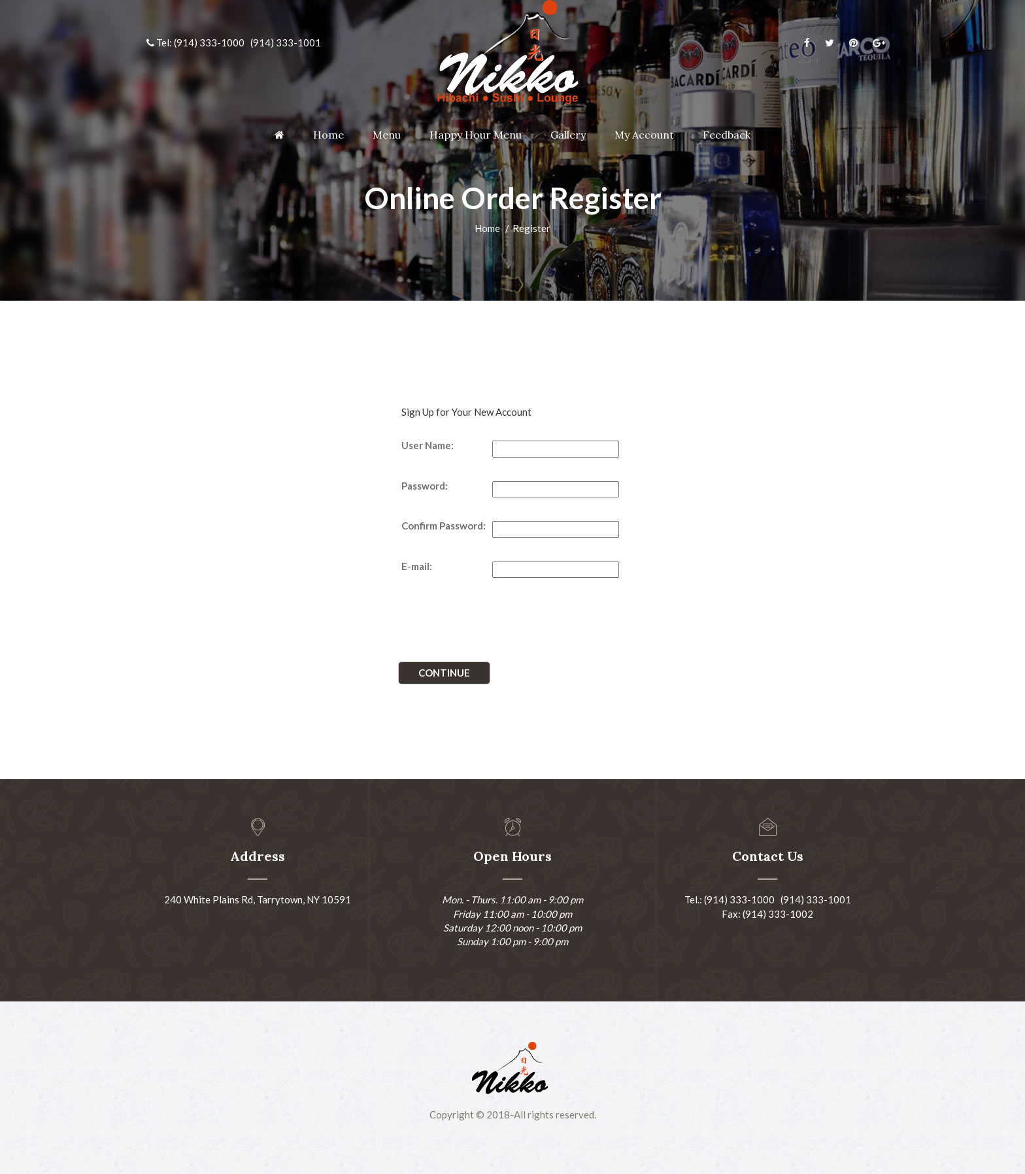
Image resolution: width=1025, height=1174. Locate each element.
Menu (387, 134)
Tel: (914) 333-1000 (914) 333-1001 (233, 42)
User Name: (427, 445)
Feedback (726, 134)
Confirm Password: (443, 525)
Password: (424, 486)
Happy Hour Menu (475, 134)
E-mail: (416, 566)
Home (328, 134)
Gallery (568, 134)
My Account (644, 134)
